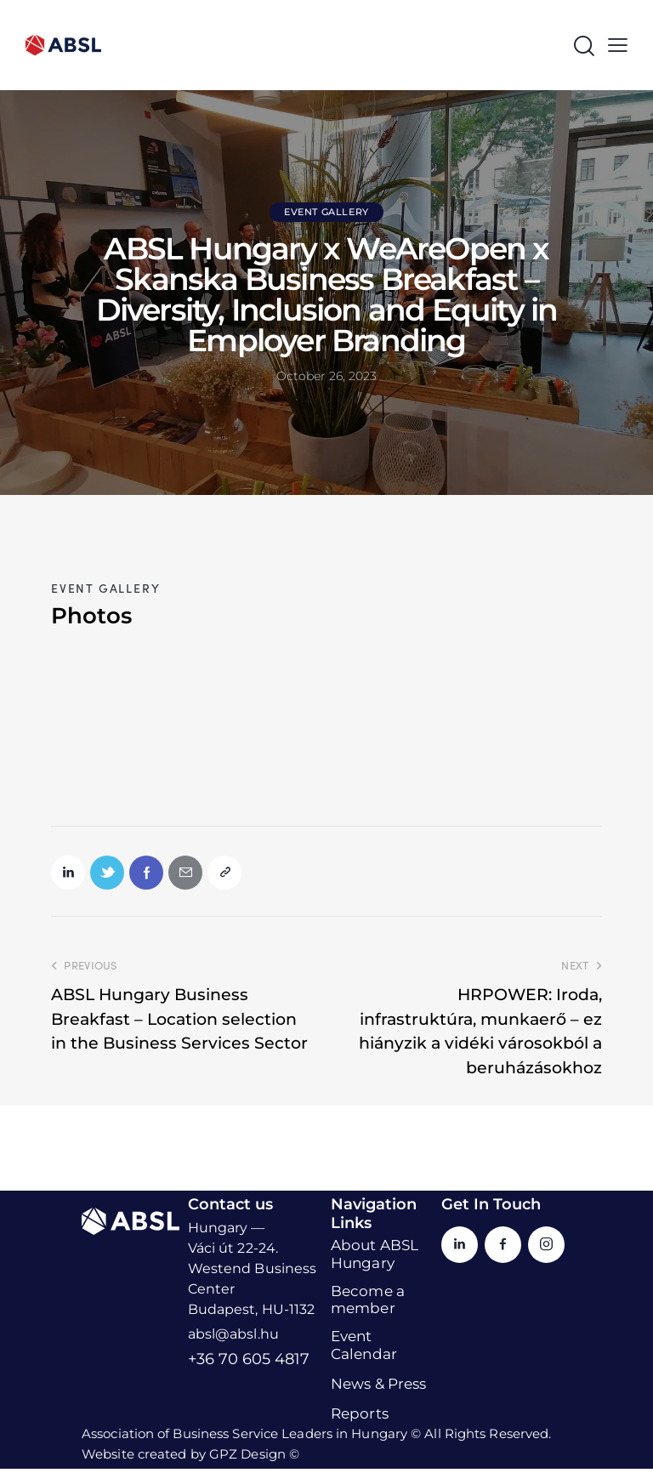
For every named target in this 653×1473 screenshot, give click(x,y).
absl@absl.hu (233, 1339)
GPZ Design (247, 1458)
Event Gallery (326, 212)
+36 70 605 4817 (248, 1364)
